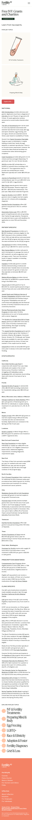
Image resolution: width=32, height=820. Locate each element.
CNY (3, 600)
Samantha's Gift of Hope (10, 678)
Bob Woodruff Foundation (10, 231)
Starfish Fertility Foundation (11, 204)
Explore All (7, 102)
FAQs (4, 785)
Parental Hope (6, 501)
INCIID (4, 164)
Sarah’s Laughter (7, 432)
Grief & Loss (13, 751)
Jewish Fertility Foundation (13, 331)
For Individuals (7, 801)
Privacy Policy (15, 807)
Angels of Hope (7, 416)
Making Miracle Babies (9, 277)
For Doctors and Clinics (10, 783)
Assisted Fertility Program (10, 386)
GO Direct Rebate (21, 581)
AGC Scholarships (7, 112)
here (19, 470)
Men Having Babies (8, 250)
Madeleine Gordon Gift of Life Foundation (15, 493)
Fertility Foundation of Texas (11, 535)
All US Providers (7, 810)
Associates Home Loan (9, 212)
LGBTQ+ (11, 730)
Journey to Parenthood (9, 178)
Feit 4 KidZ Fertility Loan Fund (11, 364)
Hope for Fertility (7, 195)
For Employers (7, 799)
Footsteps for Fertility (9, 548)
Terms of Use (6, 807)
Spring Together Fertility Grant (12, 691)
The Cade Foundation (20, 650)
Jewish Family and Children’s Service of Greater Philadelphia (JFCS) (14, 295)
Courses (5, 776)
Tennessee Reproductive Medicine (13, 661)
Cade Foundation (7, 157)
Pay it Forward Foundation (10, 477)
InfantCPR (5, 347)
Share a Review (7, 780)
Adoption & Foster (17, 740)
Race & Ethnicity (16, 735)
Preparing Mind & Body (17, 718)
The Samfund (6, 245)
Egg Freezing (14, 725)
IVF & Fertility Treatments (14, 711)
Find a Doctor (7, 778)
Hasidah (4, 264)
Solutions (5, 797)
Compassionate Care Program (11, 563)
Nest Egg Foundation (8, 443)
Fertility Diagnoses (17, 746)
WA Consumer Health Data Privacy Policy (14, 808)
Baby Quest (5, 185)
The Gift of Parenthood (9, 126)
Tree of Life (5, 285)
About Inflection (7, 794)
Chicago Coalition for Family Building (13, 400)
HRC (3, 621)
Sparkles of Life (9, 655)
